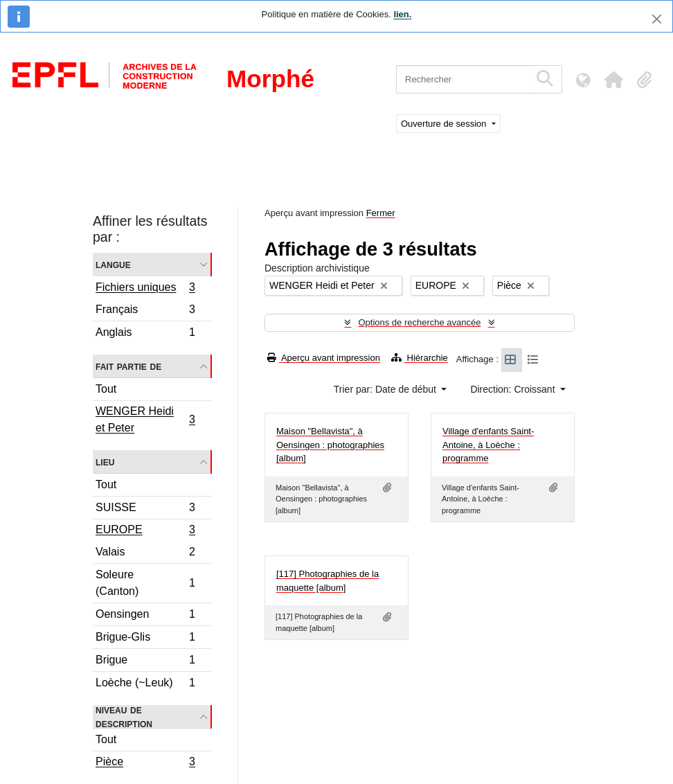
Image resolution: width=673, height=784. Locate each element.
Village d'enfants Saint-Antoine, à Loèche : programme (488, 444)
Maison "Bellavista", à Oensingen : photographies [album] (330, 444)
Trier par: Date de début (386, 389)
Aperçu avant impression (323, 358)
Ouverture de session (445, 123)
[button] (613, 79)
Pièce (145, 763)
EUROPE (145, 531)
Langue (113, 264)
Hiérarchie (419, 358)
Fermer (380, 213)
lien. (402, 14)
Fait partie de (128, 366)
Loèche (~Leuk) (145, 684)
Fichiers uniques (145, 289)
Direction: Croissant (513, 389)
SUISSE (145, 509)
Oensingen (145, 616)
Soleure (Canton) (145, 583)
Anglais (145, 334)
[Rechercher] (463, 79)
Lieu (105, 461)
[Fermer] (656, 19)
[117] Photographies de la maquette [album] (327, 581)
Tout (106, 389)
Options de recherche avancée (419, 322)
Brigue (145, 662)
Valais (145, 554)
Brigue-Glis (145, 639)
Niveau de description (124, 717)
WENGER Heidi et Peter (145, 419)
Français (145, 311)
